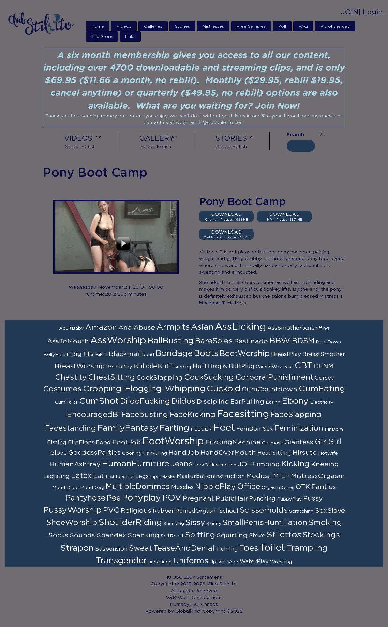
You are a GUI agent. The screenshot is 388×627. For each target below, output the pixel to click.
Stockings (321, 535)
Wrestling (281, 561)
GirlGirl (328, 442)
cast (288, 366)
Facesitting (243, 414)
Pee (114, 498)
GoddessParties (94, 452)
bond (148, 354)
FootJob (126, 442)
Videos (124, 26)
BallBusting (171, 341)
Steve (257, 535)
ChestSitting (111, 377)
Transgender (121, 560)
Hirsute (305, 452)
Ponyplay (141, 498)
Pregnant (198, 498)
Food (103, 442)
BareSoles (214, 341)
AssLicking (240, 327)
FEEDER (201, 429)
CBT (303, 365)
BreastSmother (323, 354)
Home (97, 26)
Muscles (182, 487)
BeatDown (328, 342)
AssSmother (284, 328)
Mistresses (213, 26)
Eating (273, 402)
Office (248, 486)
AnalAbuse (136, 327)
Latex (81, 475)
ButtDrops (210, 366)
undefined (160, 561)
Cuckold (223, 389)
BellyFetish (56, 354)
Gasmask (272, 443)
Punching (262, 499)
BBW (279, 341)
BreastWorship (80, 366)
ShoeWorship (71, 522)
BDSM (303, 341)
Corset (324, 378)
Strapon (77, 548)
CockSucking (209, 377)
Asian (202, 327)
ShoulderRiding (130, 522)
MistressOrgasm (318, 476)
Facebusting (144, 414)
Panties (323, 486)
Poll (282, 26)
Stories (182, 26)
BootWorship (245, 353)
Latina (103, 476)
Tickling (227, 549)
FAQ (303, 26)
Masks (168, 476)
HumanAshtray (75, 464)
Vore (232, 561)
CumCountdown (269, 389)
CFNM (324, 366)
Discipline (213, 401)
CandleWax (269, 366)
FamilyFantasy (128, 428)
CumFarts (66, 402)
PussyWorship (72, 510)
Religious (136, 510)
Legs (142, 476)
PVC (111, 510)
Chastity (71, 377)
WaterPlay (254, 561)
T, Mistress (234, 303)
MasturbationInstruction (211, 476)
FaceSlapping (296, 414)
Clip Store (102, 36)
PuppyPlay (289, 499)
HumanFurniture (135, 464)
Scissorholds (264, 510)
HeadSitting (274, 453)
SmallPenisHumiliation (265, 522)
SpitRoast (172, 536)
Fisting (56, 442)
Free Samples (251, 26)
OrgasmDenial (278, 487)
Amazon (101, 327)
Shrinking (173, 523)
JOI (243, 464)
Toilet (272, 548)
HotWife (328, 453)
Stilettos (284, 535)
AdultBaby (71, 328)
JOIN (350, 12)
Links (130, 36)
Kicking (295, 464)
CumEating (322, 389)
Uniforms (190, 561)
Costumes (62, 389)
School (228, 511)
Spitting (200, 535)
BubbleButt (152, 366)
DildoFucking (145, 401)
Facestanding (70, 428)
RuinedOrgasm (196, 511)
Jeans (181, 464)
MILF (281, 476)
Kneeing (325, 464)
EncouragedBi (93, 414)
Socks (58, 535)
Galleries (153, 26)
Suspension (111, 549)
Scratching (301, 511)
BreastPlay (286, 354)
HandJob (183, 452)
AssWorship (118, 340)
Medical (259, 476)
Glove (58, 453)
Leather (125, 476)
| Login (371, 12)
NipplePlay (215, 486)
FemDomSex (254, 429)
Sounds (82, 535)
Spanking (143, 535)
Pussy (313, 498)
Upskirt (218, 561)
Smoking (325, 522)
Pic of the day (335, 26)
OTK (303, 486)
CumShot (99, 401)
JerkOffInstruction (215, 465)
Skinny (213, 523)
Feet (224, 428)
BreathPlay (119, 366)
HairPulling (155, 453)
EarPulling (247, 401)
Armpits (173, 327)
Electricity (321, 402)
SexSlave (330, 510)
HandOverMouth (228, 452)
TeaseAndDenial (183, 548)
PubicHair (231, 498)
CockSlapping (159, 377)
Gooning (131, 453)
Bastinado (251, 341)
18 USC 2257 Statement (194, 577)
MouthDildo (65, 487)
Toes (248, 548)
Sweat (140, 548)
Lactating (56, 476)
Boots (206, 353)
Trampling (307, 548)
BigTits (82, 353)
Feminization (298, 428)
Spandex (111, 535)
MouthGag (92, 487)
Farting (174, 428)
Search (295, 135)
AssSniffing (316, 328)
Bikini (101, 354)
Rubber (163, 511)
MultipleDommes (138, 486)
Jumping (265, 464)
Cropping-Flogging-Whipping (144, 389)
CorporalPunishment (274, 377)
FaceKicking (192, 414)
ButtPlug (241, 366)
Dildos (183, 401)
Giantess (298, 442)
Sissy (195, 522)
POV (171, 498)
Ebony (295, 401)
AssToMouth (68, 341)
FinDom (334, 429)
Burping (182, 366)
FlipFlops (81, 442)
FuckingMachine (232, 442)
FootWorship (173, 441)
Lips (155, 476)
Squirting (232, 535)
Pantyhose (85, 498)
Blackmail (125, 353)
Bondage (174, 353)
